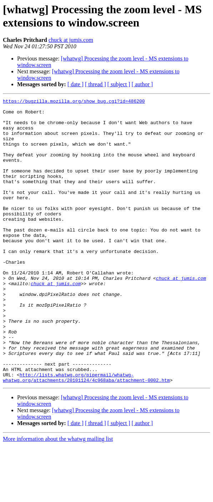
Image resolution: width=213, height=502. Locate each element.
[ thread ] (95, 84)
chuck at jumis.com (71, 40)
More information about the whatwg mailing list (58, 496)
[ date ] (75, 84)
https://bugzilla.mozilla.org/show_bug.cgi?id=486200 (74, 102)
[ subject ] (118, 84)
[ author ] (142, 84)
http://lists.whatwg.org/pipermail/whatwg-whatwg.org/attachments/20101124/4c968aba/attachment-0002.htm (86, 433)
